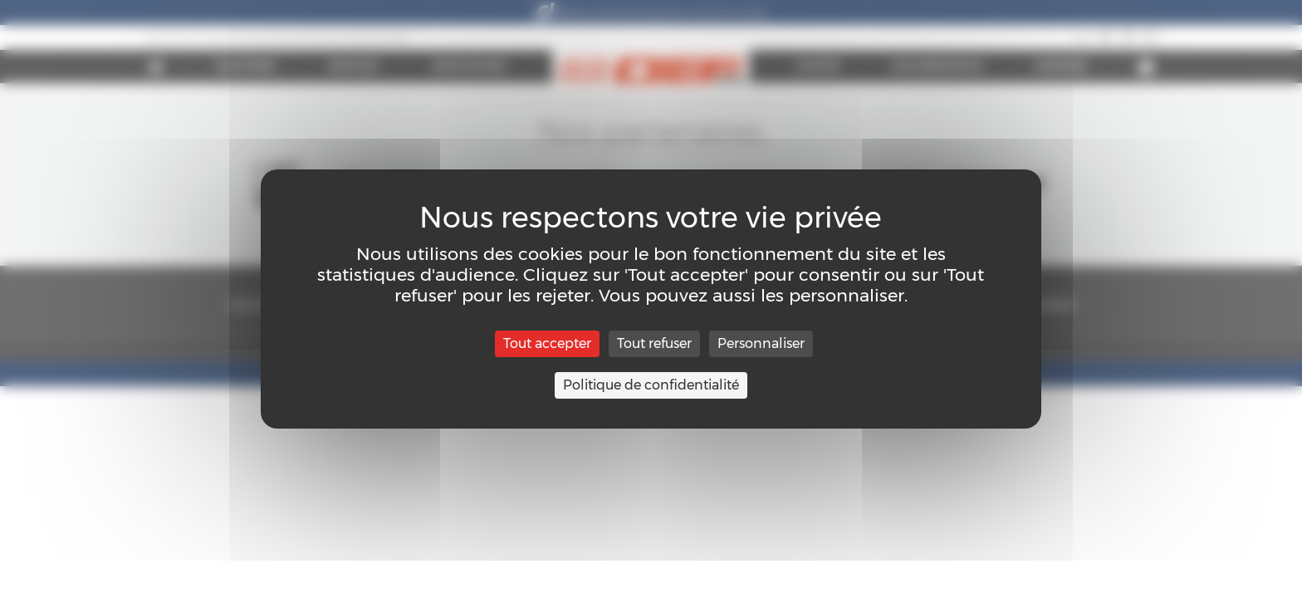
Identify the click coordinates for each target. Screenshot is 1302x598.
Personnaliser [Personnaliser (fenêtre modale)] (761, 343)
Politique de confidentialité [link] (651, 385)
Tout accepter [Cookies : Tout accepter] (547, 343)
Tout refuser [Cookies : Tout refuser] (654, 343)
